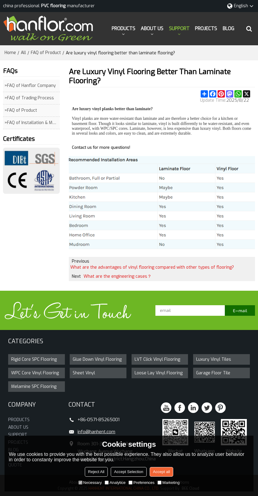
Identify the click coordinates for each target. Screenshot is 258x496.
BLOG (228, 28)
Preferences (141, 482)
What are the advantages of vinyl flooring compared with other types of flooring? (152, 267)
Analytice (115, 482)
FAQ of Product (46, 53)
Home (10, 53)
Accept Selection (128, 471)
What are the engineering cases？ (117, 276)
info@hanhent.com (96, 432)
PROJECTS (206, 28)
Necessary (90, 482)
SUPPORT (179, 28)
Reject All (96, 471)
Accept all (161, 471)
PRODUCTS (123, 28)
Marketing (169, 482)
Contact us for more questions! (101, 147)
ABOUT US (152, 28)
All (23, 53)
